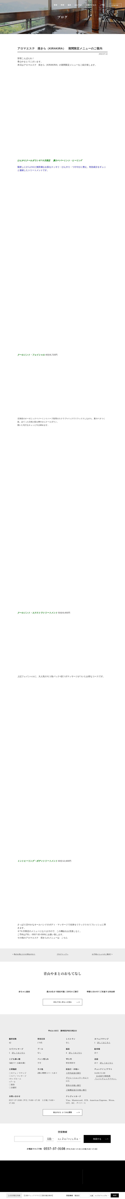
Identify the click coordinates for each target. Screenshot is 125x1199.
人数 (91, 1195)
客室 (55, 5)
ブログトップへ (62, 954)
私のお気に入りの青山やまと (24, 954)
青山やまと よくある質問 (62, 1112)
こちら (64, 938)
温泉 (68, 5)
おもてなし (78, 5)
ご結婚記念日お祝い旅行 (76, 1090)
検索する (97, 1139)
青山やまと (22, 61)
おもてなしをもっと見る (62, 1002)
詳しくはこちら (103, 1043)
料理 (62, 5)
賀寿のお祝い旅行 (73, 1085)
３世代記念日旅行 (73, 1073)
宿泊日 (77, 1195)
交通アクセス (91, 5)
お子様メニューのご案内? (101, 954)
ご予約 (102, 5)
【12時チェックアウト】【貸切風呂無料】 (30, 1195)
